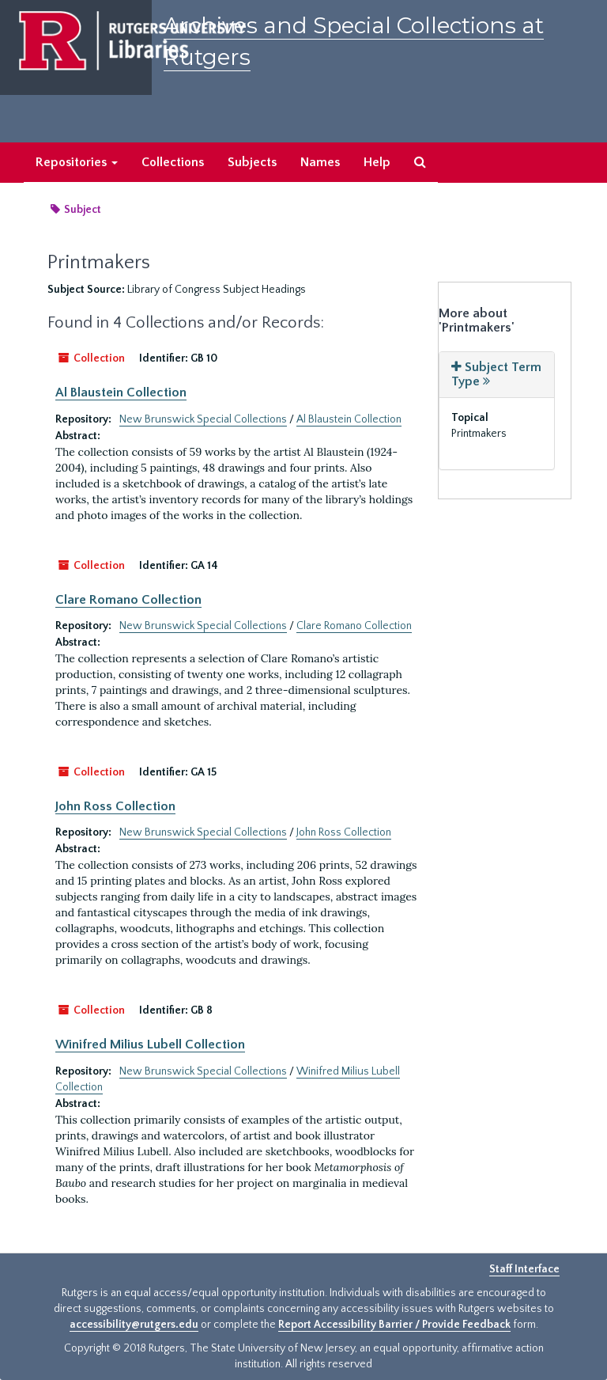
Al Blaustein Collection (121, 392)
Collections (172, 162)
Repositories (77, 162)
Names (320, 162)
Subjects (252, 162)
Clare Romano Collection (128, 600)
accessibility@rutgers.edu (134, 1324)
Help (377, 162)
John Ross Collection (115, 806)
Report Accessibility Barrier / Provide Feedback (394, 1324)
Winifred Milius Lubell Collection (150, 1044)
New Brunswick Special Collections (203, 419)
